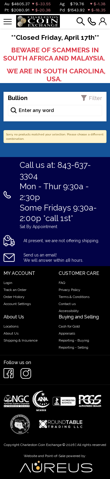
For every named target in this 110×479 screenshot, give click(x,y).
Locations (11, 326)
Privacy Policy (69, 290)
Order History (14, 297)
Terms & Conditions (74, 297)
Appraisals (67, 333)
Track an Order (15, 290)
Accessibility (69, 311)
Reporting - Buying (74, 340)
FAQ (62, 283)
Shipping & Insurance (21, 340)
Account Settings (17, 304)
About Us (11, 333)
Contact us (67, 304)
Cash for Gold (69, 326)
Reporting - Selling (73, 347)
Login (8, 283)
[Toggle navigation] (8, 21)
